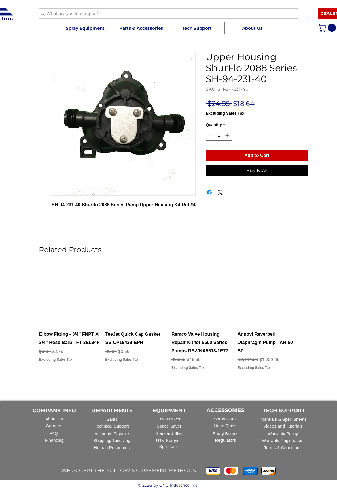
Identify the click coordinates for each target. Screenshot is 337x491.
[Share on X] (220, 192)
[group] (168, 322)
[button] (141, 28)
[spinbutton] (219, 135)
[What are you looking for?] (166, 14)
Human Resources (112, 447)
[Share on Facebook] (209, 192)
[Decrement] (210, 135)
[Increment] (227, 135)
